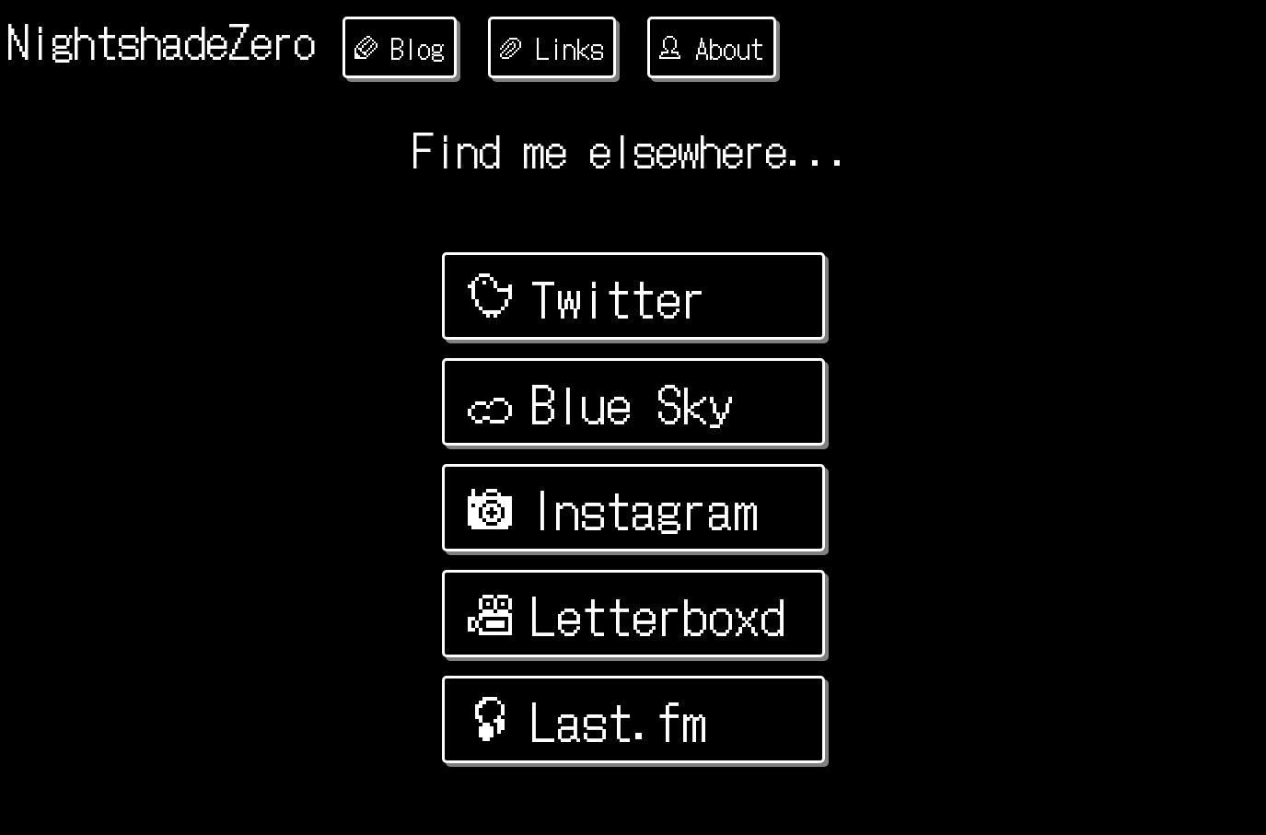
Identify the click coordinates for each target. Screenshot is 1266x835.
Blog (399, 47)
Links (552, 47)
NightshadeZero (161, 39)
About (711, 47)
